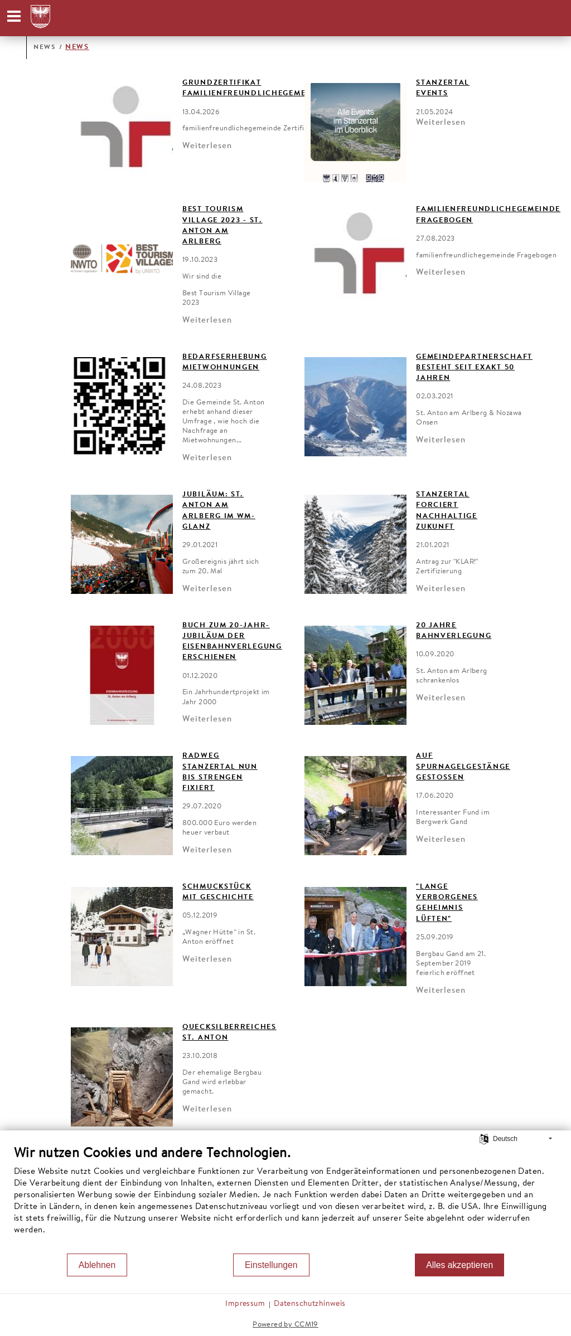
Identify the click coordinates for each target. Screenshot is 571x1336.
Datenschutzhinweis (310, 1304)
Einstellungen (271, 1265)
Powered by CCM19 (285, 1324)
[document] (285, 1199)
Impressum (245, 1304)
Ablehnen (97, 1265)
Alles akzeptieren (459, 1265)
